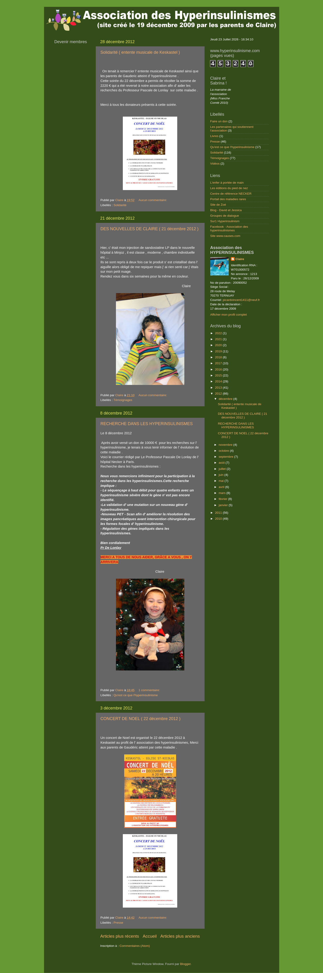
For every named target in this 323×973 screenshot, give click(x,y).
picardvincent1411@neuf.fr (241, 300)
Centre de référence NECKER (231, 193)
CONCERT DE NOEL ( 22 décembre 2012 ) (141, 718)
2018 (219, 357)
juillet (223, 469)
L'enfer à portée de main (227, 182)
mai (222, 480)
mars (223, 493)
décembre (226, 399)
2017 (219, 363)
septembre (226, 456)
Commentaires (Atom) (135, 946)
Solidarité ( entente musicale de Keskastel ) (140, 52)
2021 (219, 339)
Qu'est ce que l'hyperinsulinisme (136, 695)
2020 (219, 345)
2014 (219, 381)
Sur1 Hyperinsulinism (225, 221)
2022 (219, 333)
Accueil (150, 936)
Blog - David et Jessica (226, 210)
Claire (240, 259)
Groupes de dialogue (224, 215)
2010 (219, 518)
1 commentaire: (149, 690)
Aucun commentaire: (153, 200)
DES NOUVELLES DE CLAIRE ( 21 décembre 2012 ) (150, 229)
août (222, 462)
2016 (219, 369)
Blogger (185, 964)
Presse (118, 922)
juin (222, 475)
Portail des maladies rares (228, 199)
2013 (219, 387)
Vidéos (215, 163)
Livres (214, 136)
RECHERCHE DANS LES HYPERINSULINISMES (147, 423)
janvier (224, 505)
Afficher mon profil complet (228, 314)
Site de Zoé (218, 204)
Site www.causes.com (225, 236)
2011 (219, 512)
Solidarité (120, 205)
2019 (219, 351)
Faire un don (219, 121)
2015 (219, 375)
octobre (224, 450)
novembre (226, 444)
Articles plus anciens (180, 936)
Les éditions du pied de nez (229, 188)
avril (222, 487)
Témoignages (122, 400)
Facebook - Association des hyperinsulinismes (229, 228)
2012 (219, 393)
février (223, 499)
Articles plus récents (119, 936)
